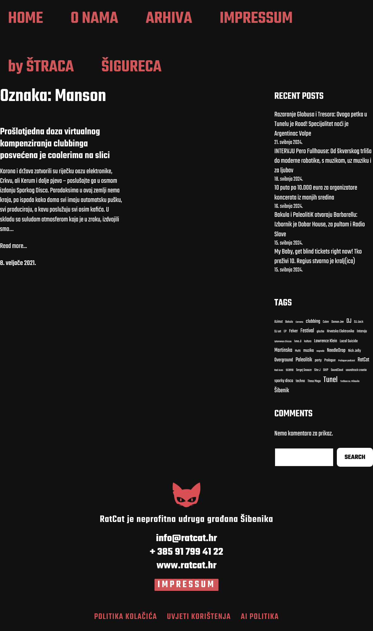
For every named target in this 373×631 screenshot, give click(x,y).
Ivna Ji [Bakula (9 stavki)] (297, 343)
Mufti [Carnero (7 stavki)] (297, 353)
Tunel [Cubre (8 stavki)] (330, 382)
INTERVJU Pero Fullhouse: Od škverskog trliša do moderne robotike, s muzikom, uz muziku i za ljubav (323, 162)
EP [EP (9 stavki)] (285, 333)
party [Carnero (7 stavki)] (318, 362)
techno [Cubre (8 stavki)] (300, 383)
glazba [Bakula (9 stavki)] (320, 333)
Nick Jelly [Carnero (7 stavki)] (354, 353)
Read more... (13, 248)
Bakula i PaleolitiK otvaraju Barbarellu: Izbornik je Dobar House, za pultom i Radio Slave (319, 226)
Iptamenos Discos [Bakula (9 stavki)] (283, 343)
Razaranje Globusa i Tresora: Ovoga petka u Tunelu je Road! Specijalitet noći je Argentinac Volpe (320, 126)
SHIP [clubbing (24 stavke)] (325, 372)
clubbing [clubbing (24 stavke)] (313, 323)
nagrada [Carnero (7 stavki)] (320, 353)
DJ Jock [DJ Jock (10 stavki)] (358, 323)
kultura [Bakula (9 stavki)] (308, 343)
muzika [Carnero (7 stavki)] (308, 352)
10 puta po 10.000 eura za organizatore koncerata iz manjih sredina (315, 194)
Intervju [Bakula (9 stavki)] (362, 333)
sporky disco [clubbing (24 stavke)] (283, 383)
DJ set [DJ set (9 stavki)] (277, 333)
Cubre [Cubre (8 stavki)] (326, 324)
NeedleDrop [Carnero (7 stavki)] (336, 352)
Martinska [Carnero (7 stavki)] (283, 352)
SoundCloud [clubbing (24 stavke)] (337, 372)
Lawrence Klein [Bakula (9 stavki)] (325, 342)
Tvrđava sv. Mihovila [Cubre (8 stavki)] (349, 383)
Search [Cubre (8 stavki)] (355, 459)
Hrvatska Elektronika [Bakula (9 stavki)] (340, 333)
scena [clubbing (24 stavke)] (290, 372)
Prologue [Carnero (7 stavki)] (330, 362)
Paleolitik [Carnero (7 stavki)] (303, 362)
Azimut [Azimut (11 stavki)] (278, 323)
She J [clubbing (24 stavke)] (317, 372)
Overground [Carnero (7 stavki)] (283, 361)
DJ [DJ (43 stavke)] (349, 323)
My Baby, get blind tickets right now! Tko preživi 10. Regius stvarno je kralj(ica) (318, 258)
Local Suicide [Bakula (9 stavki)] (349, 343)
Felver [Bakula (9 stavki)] (293, 333)
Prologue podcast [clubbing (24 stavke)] (346, 362)
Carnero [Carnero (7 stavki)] (299, 324)
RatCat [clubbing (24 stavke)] (363, 362)
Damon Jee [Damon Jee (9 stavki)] (337, 324)
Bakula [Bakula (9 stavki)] (289, 324)
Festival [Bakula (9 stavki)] (307, 333)
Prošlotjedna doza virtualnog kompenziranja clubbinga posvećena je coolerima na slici (55, 145)
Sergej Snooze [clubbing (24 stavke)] (304, 372)
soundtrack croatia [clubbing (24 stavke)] (356, 372)
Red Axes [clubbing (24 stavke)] (278, 372)
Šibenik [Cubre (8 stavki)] (281, 392)
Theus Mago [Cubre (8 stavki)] (314, 383)
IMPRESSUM (186, 586)
